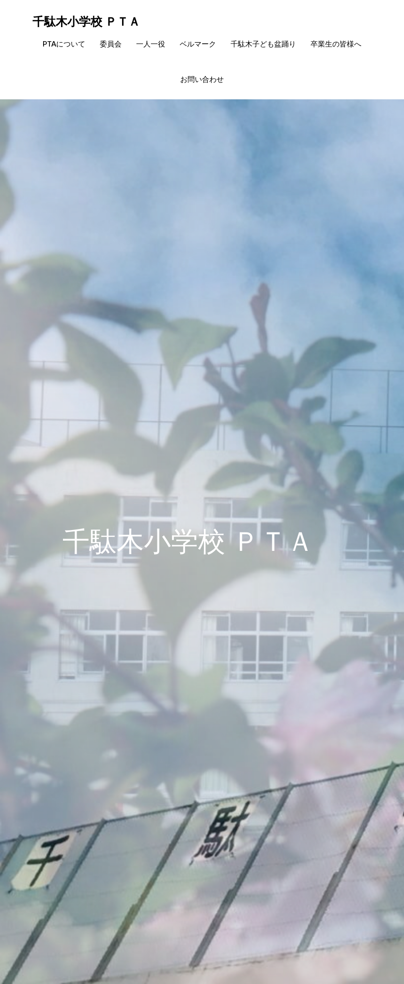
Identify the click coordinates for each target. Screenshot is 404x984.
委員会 (111, 43)
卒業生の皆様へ (336, 43)
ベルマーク (198, 43)
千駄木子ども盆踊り (263, 43)
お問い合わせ (202, 79)
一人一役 (150, 43)
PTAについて (64, 43)
